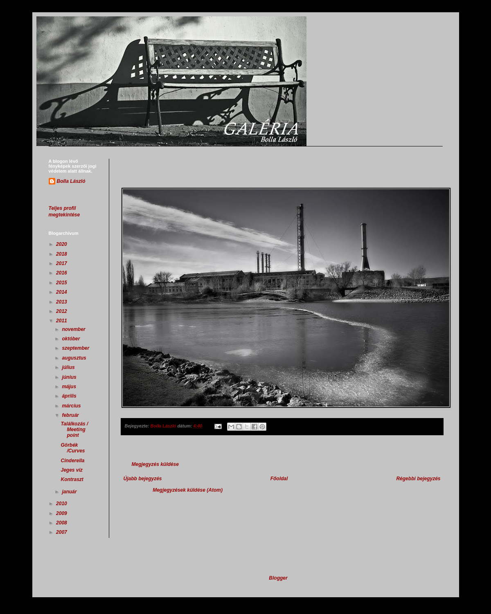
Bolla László (71, 181)
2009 (62, 513)
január (70, 492)
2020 (62, 244)
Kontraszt (72, 479)
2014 (62, 292)
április (70, 396)
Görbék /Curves (73, 448)
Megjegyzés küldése (155, 464)
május (69, 386)
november (74, 329)
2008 (62, 523)
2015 (62, 283)
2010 (62, 503)
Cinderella (72, 460)
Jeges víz (71, 470)
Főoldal (279, 478)
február (71, 415)
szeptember (76, 348)
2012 (62, 311)
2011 (62, 321)
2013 (62, 302)
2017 (62, 263)
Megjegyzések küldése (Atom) (188, 490)
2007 (62, 532)
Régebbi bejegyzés (418, 478)
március (72, 406)
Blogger (278, 578)
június (70, 377)
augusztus (75, 358)
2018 (62, 254)
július (69, 367)
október (71, 339)
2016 (62, 273)
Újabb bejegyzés (143, 478)
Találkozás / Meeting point (74, 430)
